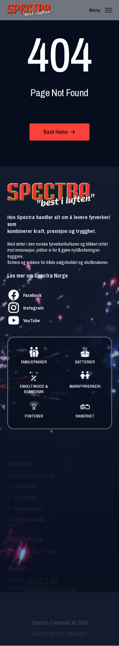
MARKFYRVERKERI (85, 386)
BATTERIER (85, 362)
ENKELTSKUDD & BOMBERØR (34, 389)
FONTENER (34, 416)
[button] (100, 10)
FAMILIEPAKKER (34, 362)
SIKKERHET (85, 416)
